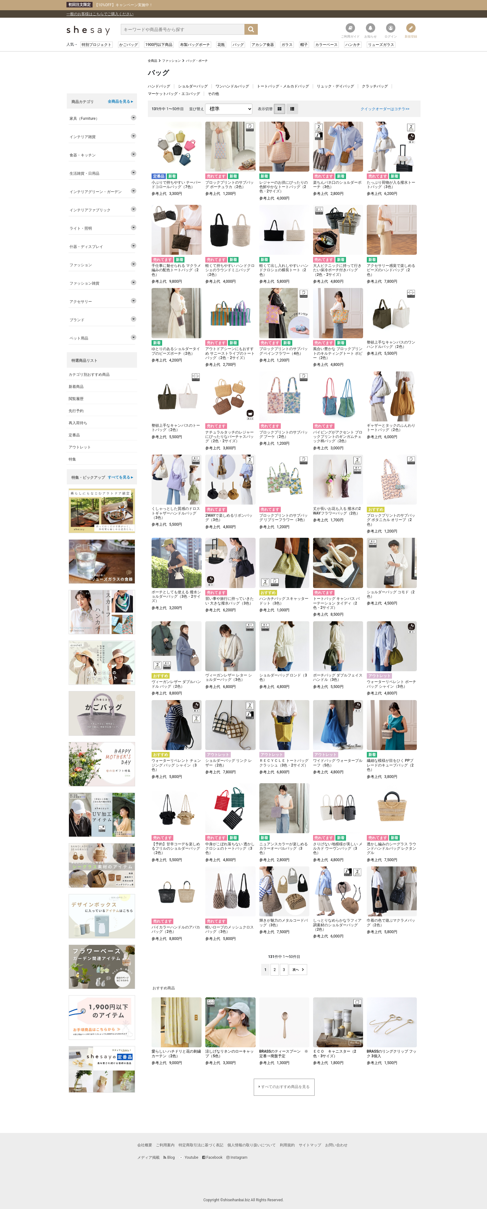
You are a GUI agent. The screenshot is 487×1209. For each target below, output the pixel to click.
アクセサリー (81, 301)
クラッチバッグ (375, 86)
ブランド (77, 320)
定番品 (74, 435)
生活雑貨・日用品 (84, 173)
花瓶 (221, 45)
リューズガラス (381, 45)
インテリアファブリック (90, 210)
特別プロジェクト (97, 45)
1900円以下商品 (158, 45)
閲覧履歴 (76, 399)
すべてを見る (119, 477)
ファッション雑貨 (84, 283)
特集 (72, 459)
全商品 (152, 60)
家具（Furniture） (84, 118)
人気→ (72, 44)
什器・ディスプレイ (86, 247)
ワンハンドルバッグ (232, 86)
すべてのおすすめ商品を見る (285, 1087)
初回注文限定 (79, 4)
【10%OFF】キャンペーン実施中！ (109, 4)
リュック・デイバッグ (335, 86)
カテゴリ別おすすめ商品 (89, 374)
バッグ (238, 45)
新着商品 (76, 386)
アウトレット (80, 447)
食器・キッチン (83, 155)
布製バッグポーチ (195, 45)
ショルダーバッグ (193, 86)
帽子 (304, 45)
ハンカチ (352, 45)
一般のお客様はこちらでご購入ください (100, 14)
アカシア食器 (263, 45)
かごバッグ (128, 45)
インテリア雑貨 (83, 137)
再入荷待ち (78, 423)
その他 (213, 94)
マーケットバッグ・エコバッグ (174, 94)
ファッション (171, 60)
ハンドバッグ (159, 86)
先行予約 (76, 411)
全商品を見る (119, 101)
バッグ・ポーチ (197, 60)
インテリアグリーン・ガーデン (96, 192)
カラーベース (326, 45)
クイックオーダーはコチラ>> (385, 109)
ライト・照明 (81, 228)
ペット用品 (79, 338)
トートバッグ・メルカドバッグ (283, 86)
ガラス (287, 45)
